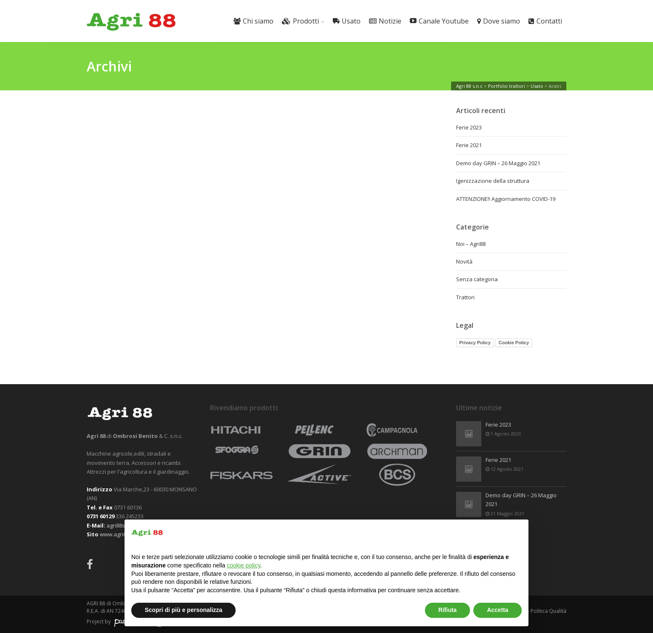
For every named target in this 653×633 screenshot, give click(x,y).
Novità (464, 261)
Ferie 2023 (469, 127)
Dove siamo (498, 21)
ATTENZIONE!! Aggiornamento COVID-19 (505, 199)
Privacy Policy (475, 342)
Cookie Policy (514, 342)
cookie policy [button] (243, 565)
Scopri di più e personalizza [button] (183, 610)
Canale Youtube (439, 21)
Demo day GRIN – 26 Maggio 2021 (498, 163)
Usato (347, 21)
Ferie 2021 (469, 145)
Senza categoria (477, 279)
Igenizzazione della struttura (492, 181)
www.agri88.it (116, 534)
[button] (517, 533)
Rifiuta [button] (447, 610)
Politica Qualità (548, 611)
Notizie (385, 21)
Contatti (545, 21)
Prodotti (300, 21)
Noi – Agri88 (471, 244)
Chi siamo (253, 21)
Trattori (465, 297)
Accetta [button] (497, 610)
